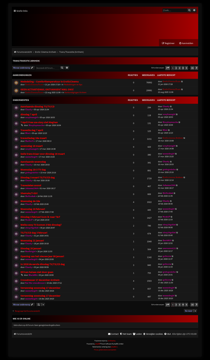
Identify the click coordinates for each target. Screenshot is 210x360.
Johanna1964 (31, 188)
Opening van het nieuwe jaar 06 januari (42, 256)
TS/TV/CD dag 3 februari (34, 232)
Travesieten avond (31, 185)
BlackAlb (33, 275)
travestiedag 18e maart (34, 138)
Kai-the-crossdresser (35, 283)
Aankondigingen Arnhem (75, 92)
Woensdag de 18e (30, 201)
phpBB (97, 344)
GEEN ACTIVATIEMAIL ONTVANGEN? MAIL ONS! (47, 89)
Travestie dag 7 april (32, 130)
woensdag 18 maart (32, 146)
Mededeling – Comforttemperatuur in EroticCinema (50, 81)
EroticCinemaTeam (34, 84)
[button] (167, 68)
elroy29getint (31, 227)
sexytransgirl (31, 117)
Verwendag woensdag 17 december (40, 288)
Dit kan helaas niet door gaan (37, 272)
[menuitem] (186, 43)
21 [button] (192, 68)
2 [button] (176, 68)
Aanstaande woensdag (33, 161)
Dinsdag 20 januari (31, 248)
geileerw (167, 256)
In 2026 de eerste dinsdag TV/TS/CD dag (43, 264)
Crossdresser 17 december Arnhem (40, 280)
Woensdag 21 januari (32, 240)
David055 (167, 240)
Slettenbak (30, 196)
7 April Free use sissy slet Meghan (39, 122)
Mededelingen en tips (73, 84)
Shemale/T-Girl (29, 193)
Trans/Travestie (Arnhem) (26, 61)
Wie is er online (22, 318)
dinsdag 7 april (29, 114)
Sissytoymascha (36, 125)
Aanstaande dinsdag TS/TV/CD (37, 106)
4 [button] (183, 68)
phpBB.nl (114, 347)
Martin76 (29, 141)
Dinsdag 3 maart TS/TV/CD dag (38, 177)
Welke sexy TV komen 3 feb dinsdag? (41, 224)
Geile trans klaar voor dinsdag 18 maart (43, 154)
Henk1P (29, 220)
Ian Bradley (112, 341)
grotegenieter (31, 172)
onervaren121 (169, 248)
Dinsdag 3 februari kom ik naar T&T (40, 217)
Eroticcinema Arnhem (173, 138)
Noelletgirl (30, 251)
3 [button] (179, 68)
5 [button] (186, 68)
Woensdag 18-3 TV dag (33, 169)
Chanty (28, 109)
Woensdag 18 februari (33, 209)
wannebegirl (31, 157)
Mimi (27, 133)
